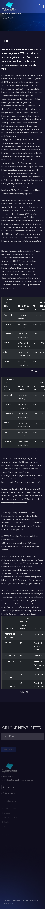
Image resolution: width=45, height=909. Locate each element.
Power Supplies (9, 808)
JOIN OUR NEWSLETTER (21, 727)
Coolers (6, 822)
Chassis (5, 813)
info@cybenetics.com (11, 793)
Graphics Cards (9, 818)
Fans (4, 827)
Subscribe (9, 750)
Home (4, 18)
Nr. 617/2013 (6, 529)
